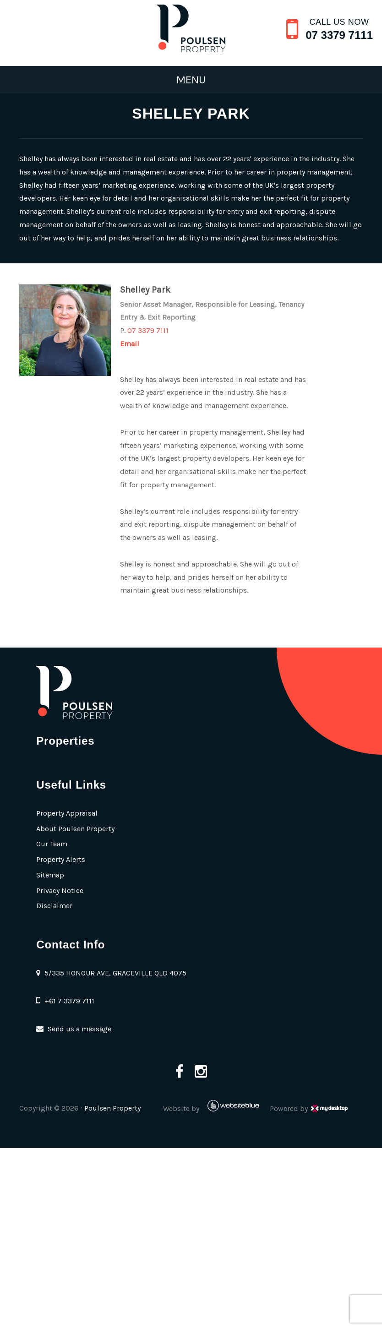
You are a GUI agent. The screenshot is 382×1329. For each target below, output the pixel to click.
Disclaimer (54, 905)
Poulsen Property (112, 1108)
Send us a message (79, 1028)
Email (129, 343)
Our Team (51, 843)
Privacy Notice (59, 890)
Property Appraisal (67, 813)
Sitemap (50, 875)
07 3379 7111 (339, 35)
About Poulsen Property (75, 828)
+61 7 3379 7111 (69, 1001)
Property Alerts (60, 859)
